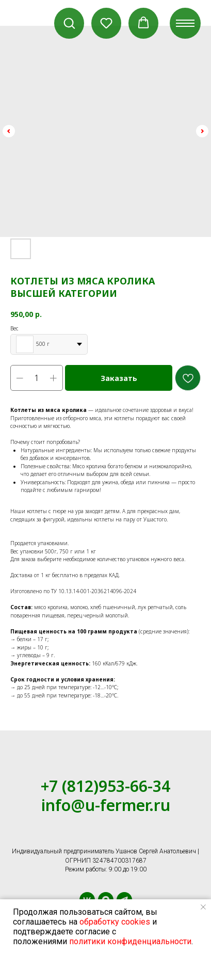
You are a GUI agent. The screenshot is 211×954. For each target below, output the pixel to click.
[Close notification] (203, 907)
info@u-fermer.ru (105, 805)
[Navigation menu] (185, 23)
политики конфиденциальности (130, 941)
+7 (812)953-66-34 (105, 786)
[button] (69, 23)
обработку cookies (114, 922)
